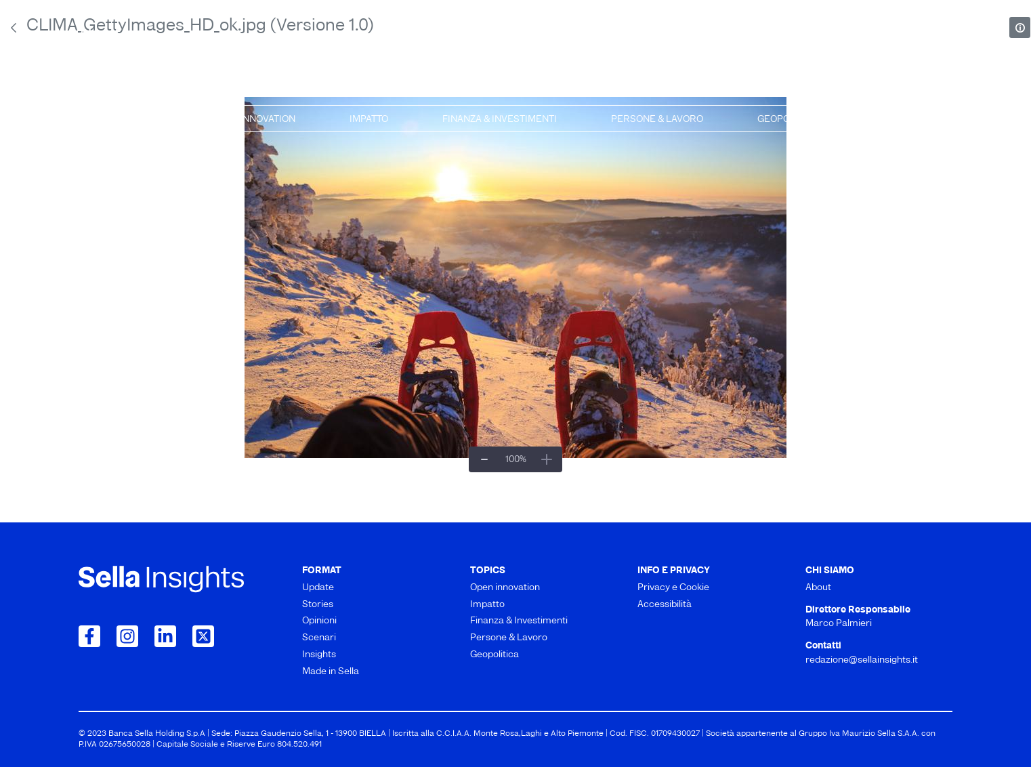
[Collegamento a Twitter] (203, 636)
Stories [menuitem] (257, 88)
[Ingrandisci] (547, 459)
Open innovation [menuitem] (253, 120)
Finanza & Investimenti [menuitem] (499, 120)
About (99, 35)
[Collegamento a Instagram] (127, 636)
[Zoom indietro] (484, 459)
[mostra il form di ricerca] (945, 33)
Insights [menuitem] (731, 88)
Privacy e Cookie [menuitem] (673, 588)
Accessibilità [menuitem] (664, 605)
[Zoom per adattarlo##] (515, 459)
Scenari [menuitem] (573, 88)
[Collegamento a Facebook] (89, 636)
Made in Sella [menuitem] (907, 88)
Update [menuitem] (104, 88)
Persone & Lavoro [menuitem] (657, 120)
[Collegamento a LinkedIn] (165, 636)
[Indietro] (13, 28)
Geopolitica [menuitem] (788, 120)
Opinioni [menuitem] (414, 88)
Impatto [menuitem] (369, 120)
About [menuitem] (818, 588)
